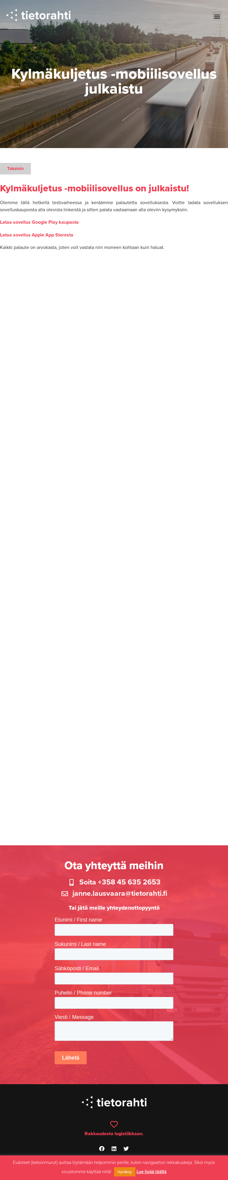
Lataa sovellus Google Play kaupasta (39, 222)
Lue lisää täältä (152, 1171)
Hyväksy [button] (125, 1172)
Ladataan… (114, 539)
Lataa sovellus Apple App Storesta (36, 235)
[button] (217, 16)
